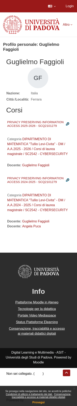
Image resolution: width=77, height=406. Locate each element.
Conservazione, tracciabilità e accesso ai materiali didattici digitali (41, 396)
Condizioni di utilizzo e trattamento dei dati (29, 394)
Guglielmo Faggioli (35, 165)
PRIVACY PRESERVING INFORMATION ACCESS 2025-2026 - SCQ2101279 (35, 123)
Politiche (12, 383)
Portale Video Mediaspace (37, 315)
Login (70, 6)
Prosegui (38, 402)
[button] (52, 6)
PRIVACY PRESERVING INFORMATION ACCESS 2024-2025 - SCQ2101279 (35, 180)
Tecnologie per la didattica (37, 309)
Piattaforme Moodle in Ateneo (37, 302)
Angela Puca (31, 226)
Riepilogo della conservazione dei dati (34, 378)
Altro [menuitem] (66, 24)
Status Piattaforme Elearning (37, 322)
